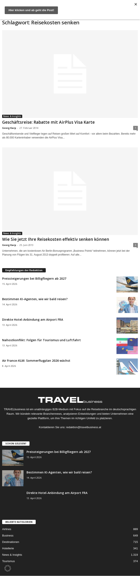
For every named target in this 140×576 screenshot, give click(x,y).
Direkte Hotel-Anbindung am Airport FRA (32, 319)
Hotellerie (8, 548)
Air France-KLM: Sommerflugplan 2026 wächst (36, 361)
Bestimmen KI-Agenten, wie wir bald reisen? (35, 299)
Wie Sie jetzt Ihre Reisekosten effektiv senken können (55, 239)
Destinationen (10, 542)
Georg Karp (9, 127)
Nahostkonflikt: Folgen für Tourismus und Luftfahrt (41, 340)
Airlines (6, 529)
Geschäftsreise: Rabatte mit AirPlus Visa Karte (48, 122)
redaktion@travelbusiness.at (83, 427)
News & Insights (12, 116)
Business (7, 535)
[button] (7, 568)
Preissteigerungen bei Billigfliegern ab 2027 (34, 278)
